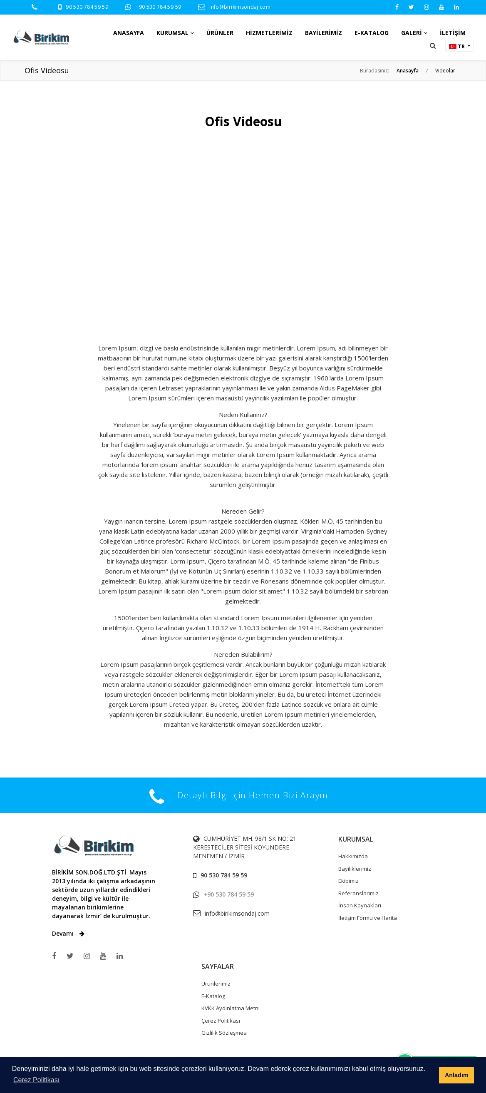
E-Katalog (213, 996)
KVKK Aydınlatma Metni (230, 1008)
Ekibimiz (348, 880)
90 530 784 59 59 (87, 6)
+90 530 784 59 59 (158, 6)
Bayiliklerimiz (354, 868)
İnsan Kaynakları (359, 905)
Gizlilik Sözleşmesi (224, 1032)
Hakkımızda (353, 856)
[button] (433, 46)
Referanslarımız (358, 893)
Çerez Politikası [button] (36, 1079)
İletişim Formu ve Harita (367, 918)
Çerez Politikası (220, 1020)
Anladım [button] (457, 1075)
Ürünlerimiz (216, 983)
